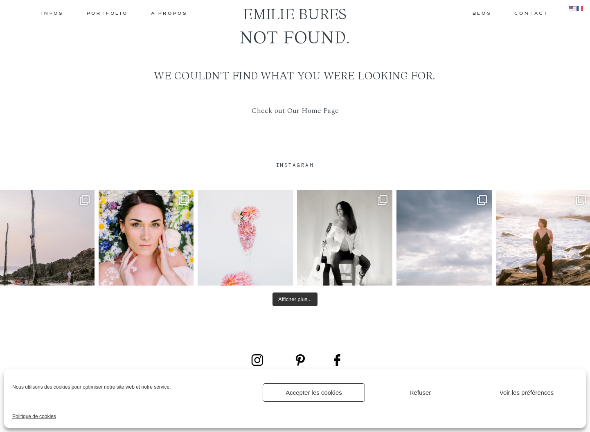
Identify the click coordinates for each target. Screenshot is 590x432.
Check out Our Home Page (295, 110)
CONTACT (531, 14)
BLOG (482, 14)
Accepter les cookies (314, 392)
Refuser (420, 392)
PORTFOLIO (107, 14)
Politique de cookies (34, 416)
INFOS (52, 14)
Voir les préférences (527, 392)
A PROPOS (169, 14)
